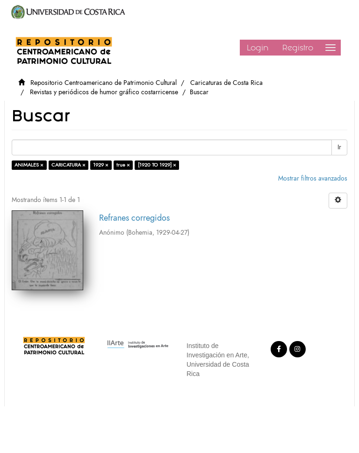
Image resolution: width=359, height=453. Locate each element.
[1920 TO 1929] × (157, 164)
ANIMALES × (28, 164)
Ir (339, 147)
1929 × (100, 164)
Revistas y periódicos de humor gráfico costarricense (104, 92)
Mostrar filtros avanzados (312, 178)
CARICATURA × (68, 164)
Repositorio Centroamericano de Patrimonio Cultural (103, 82)
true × (123, 164)
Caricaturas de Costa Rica (226, 82)
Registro (297, 47)
